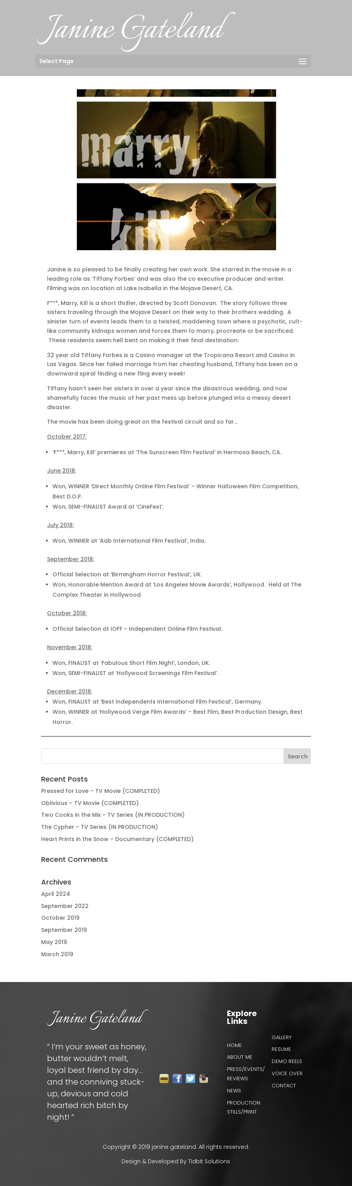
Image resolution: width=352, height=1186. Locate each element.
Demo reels (287, 1061)
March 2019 (57, 954)
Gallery (282, 1037)
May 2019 (54, 942)
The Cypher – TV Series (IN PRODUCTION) (99, 827)
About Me (239, 1057)
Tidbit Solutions (209, 1161)
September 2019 (64, 930)
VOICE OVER (287, 1073)
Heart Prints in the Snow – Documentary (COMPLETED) (117, 839)
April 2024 (55, 894)
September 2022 (65, 906)
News (234, 1090)
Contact (284, 1085)
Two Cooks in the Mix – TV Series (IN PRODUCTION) (113, 815)
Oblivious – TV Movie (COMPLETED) (90, 803)
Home (234, 1045)
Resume (281, 1049)
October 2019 (60, 918)
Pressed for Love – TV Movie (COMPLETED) (100, 791)
